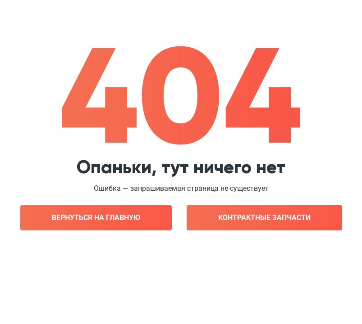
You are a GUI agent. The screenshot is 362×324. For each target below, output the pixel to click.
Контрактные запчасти (264, 217)
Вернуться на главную (96, 217)
